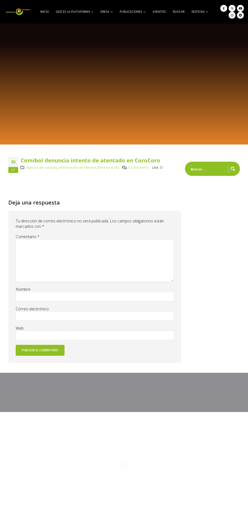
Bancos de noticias (41, 167)
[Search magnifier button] (233, 169)
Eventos (159, 12)
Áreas (104, 12)
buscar (178, 12)
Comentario (27, 236)
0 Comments (138, 167)
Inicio (44, 12)
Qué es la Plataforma (73, 12)
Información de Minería (77, 167)
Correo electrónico (32, 309)
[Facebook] (223, 8)
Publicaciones (131, 12)
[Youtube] (240, 8)
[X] (232, 8)
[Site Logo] (18, 12)
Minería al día (108, 167)
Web (20, 328)
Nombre (23, 289)
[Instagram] (232, 15)
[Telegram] (240, 15)
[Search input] (208, 168)
